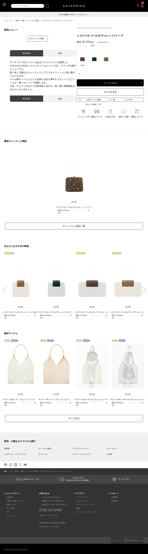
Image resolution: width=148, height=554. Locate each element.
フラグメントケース (80, 445)
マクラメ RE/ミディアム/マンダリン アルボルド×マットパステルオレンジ (72, 397)
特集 (75, 507)
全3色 (74, 202)
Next (143, 288)
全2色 (20, 392)
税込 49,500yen (83, 401)
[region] (74, 174)
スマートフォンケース (81, 450)
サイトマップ (9, 514)
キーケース (42, 450)
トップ (9, 21)
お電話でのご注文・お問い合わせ (52, 514)
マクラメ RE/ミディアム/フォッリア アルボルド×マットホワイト (32, 397)
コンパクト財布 (33, 21)
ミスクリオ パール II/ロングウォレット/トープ (96, 310)
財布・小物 (20, 21)
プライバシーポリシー (113, 539)
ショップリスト (80, 499)
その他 (109, 450)
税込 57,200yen (83, 313)
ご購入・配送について (12, 499)
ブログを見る (110, 92)
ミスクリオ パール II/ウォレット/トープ (75, 207)
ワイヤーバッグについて (83, 503)
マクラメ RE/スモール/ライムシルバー (93, 397)
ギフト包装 (8, 507)
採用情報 (112, 499)
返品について (9, 503)
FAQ (5, 510)
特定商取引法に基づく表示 (134, 539)
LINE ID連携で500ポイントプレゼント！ (74, 15)
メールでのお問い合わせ (48, 496)
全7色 (92, 392)
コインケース (111, 445)
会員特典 (7, 496)
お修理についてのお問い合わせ (51, 499)
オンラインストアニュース (84, 510)
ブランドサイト (80, 496)
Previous (4, 288)
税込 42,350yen (65, 211)
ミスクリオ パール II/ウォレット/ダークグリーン (61, 310)
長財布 (7, 445)
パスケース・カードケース (15, 450)
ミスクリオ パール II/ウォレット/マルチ (21, 310)
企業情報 (112, 496)
